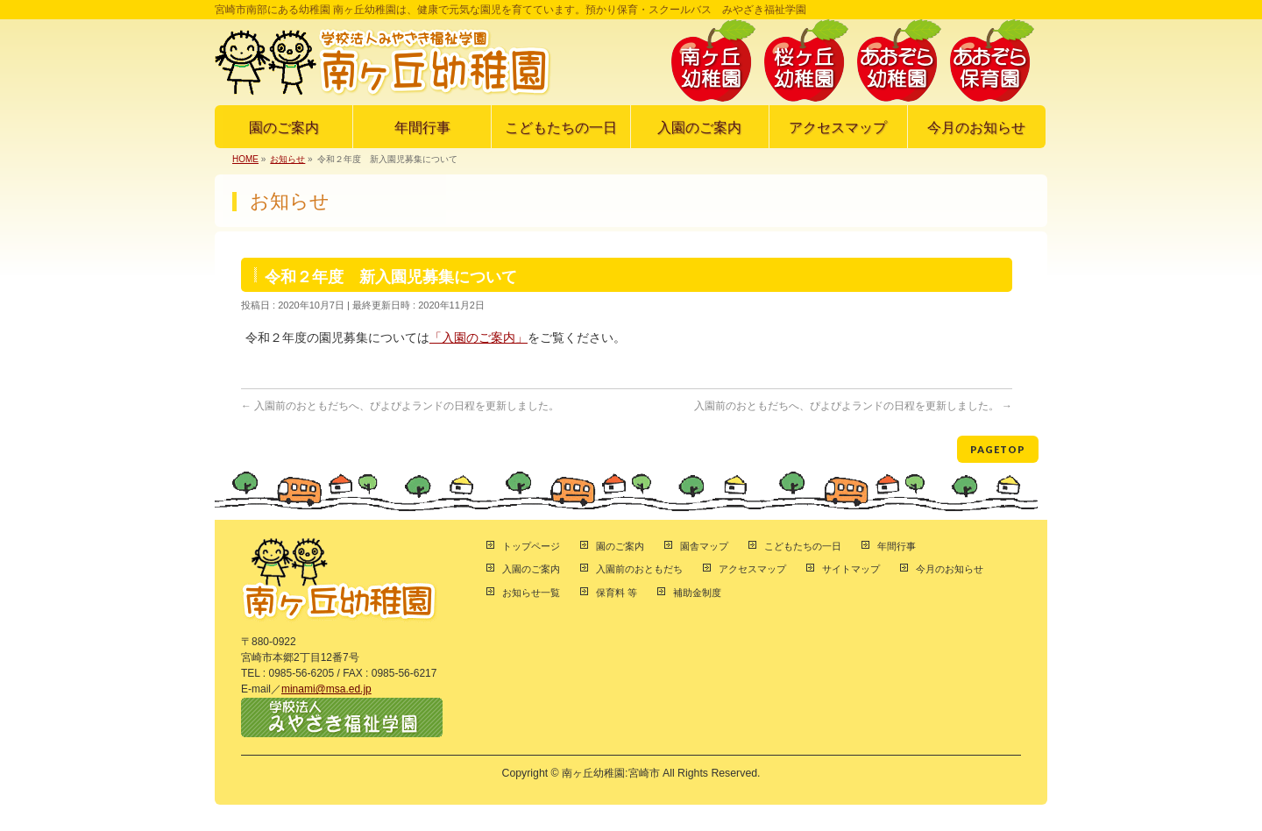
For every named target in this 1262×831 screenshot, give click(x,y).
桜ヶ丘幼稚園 (806, 60)
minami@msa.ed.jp (326, 689)
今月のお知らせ (949, 569)
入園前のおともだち (639, 569)
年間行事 (896, 546)
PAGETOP (997, 449)
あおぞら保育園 (992, 60)
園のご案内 (620, 546)
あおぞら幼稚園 (899, 60)
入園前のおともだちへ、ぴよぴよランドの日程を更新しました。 (400, 406)
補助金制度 (697, 592)
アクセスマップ (752, 569)
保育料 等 (616, 592)
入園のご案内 (531, 569)
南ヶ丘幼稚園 (713, 60)
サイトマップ (851, 569)
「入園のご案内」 (478, 337)
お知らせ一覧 (531, 592)
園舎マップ (704, 546)
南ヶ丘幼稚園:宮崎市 (610, 773)
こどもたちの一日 (802, 546)
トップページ (531, 546)
